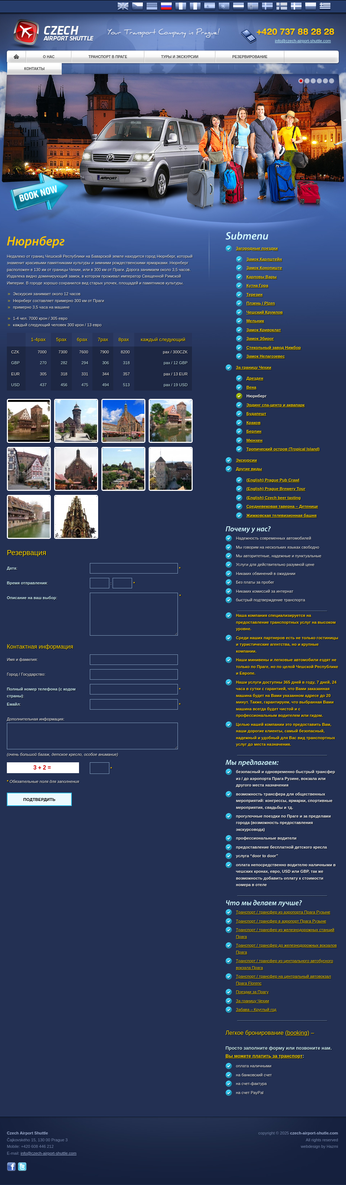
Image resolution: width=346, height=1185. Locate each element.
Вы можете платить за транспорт (264, 1056)
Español (209, 6)
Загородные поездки (257, 248)
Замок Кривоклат (263, 330)
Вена (251, 387)
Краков (253, 423)
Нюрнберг (256, 396)
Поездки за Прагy (252, 992)
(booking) (297, 1033)
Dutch (238, 6)
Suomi (282, 6)
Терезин (254, 294)
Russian (166, 6)
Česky (137, 6)
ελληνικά (325, 6)
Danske (296, 6)
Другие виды (249, 469)
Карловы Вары (261, 277)
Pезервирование (249, 57)
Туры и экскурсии (179, 57)
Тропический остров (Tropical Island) (283, 449)
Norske (253, 6)
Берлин (254, 431)
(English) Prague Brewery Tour (275, 489)
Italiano (195, 6)
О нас (48, 57)
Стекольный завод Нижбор (273, 347)
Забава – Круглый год (256, 1009)
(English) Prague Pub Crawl (272, 480)
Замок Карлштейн (264, 259)
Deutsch (152, 6)
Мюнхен (254, 440)
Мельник (255, 321)
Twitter (22, 1166)
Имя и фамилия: (22, 659)
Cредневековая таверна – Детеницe (282, 506)
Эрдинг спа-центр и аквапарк (275, 405)
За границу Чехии (253, 367)
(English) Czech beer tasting (273, 498)
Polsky (310, 6)
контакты (34, 69)
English (123, 6)
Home (16, 57)
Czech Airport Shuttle (53, 32)
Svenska (267, 6)
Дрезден (254, 378)
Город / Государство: (26, 674)
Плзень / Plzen (260, 303)
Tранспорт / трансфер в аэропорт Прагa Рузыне (281, 921)
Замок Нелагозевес (265, 356)
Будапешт (256, 413)
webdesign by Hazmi (319, 1146)
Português (224, 6)
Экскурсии (246, 460)
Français (181, 6)
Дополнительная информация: (36, 719)
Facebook (11, 1166)
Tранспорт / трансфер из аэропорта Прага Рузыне (283, 912)
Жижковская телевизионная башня (281, 515)
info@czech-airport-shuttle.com (303, 41)
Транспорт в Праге (107, 57)
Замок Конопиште (264, 268)
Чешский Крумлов (264, 312)
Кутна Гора (257, 285)
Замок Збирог (260, 338)
